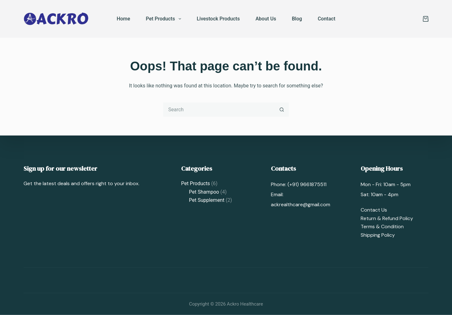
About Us (266, 19)
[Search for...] (219, 109)
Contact (326, 19)
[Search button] (282, 109)
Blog (297, 19)
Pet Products (165, 19)
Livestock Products (218, 19)
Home (123, 19)
